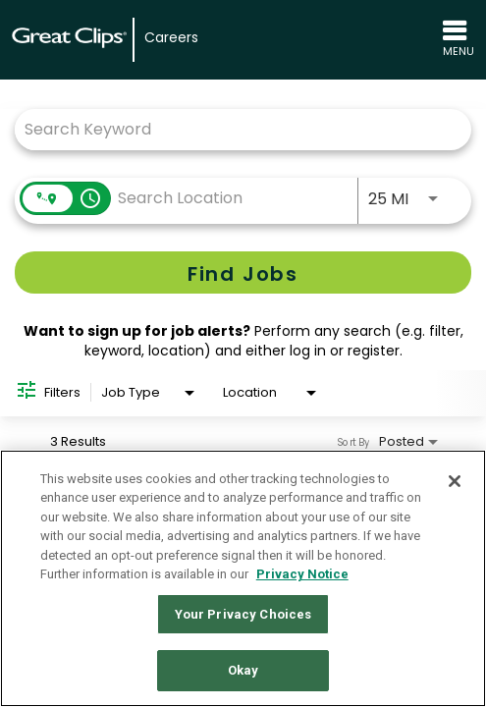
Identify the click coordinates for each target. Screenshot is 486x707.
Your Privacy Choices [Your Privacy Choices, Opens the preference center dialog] (243, 614)
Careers (171, 37)
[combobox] (233, 129)
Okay (243, 670)
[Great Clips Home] (69, 39)
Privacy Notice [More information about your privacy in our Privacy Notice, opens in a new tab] (302, 574)
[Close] (454, 481)
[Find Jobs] (243, 272)
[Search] (243, 272)
